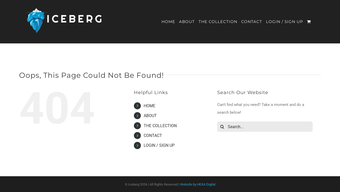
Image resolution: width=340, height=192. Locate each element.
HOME (149, 105)
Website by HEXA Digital (197, 184)
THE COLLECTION (160, 125)
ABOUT (150, 115)
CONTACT (153, 135)
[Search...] (265, 126)
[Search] (222, 126)
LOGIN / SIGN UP (159, 145)
